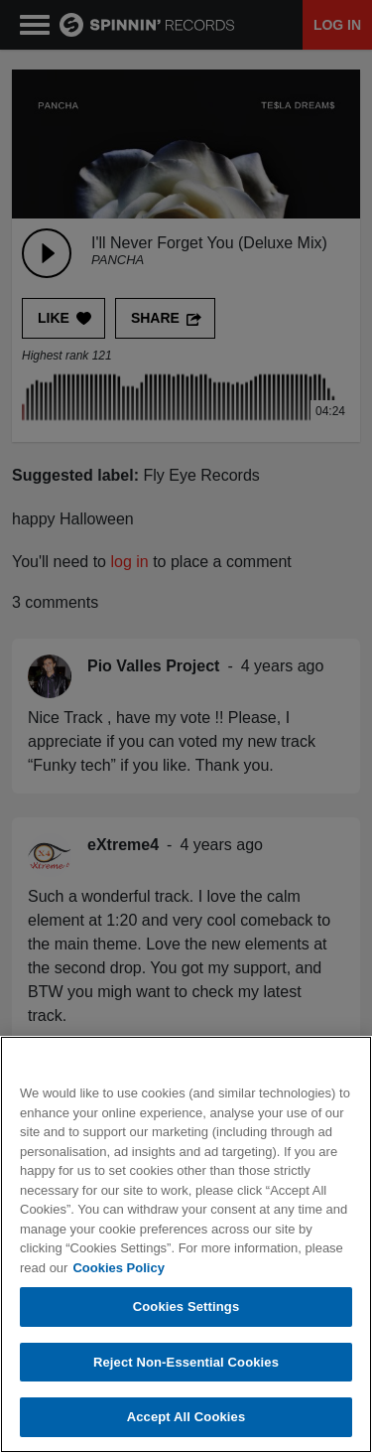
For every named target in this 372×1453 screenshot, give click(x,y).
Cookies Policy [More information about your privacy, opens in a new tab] (118, 1267)
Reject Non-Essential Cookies (186, 1363)
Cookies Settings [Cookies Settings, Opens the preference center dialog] (186, 1307)
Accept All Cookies (186, 1417)
